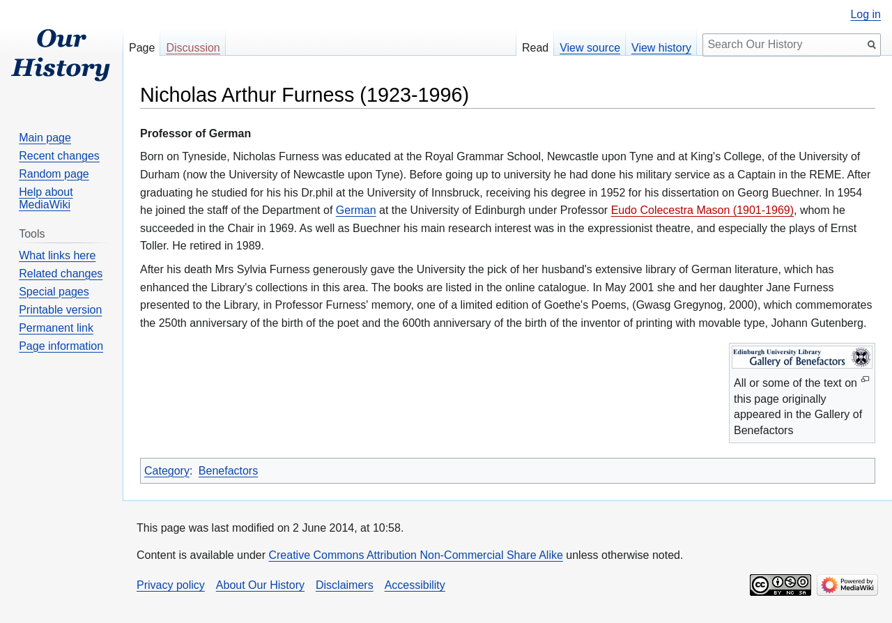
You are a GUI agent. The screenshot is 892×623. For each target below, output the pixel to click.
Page (142, 48)
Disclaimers (345, 585)
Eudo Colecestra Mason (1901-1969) (702, 210)
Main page (45, 138)
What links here (57, 255)
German (356, 210)
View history (661, 48)
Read (535, 48)
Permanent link (56, 328)
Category (167, 471)
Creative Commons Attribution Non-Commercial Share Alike (415, 555)
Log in (865, 15)
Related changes (60, 273)
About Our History (260, 585)
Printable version (60, 310)
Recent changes (59, 156)
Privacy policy (171, 585)
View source (590, 48)
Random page (54, 174)
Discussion (193, 48)
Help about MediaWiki (45, 198)
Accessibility (415, 585)
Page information (61, 346)
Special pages (54, 292)
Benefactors (228, 471)
